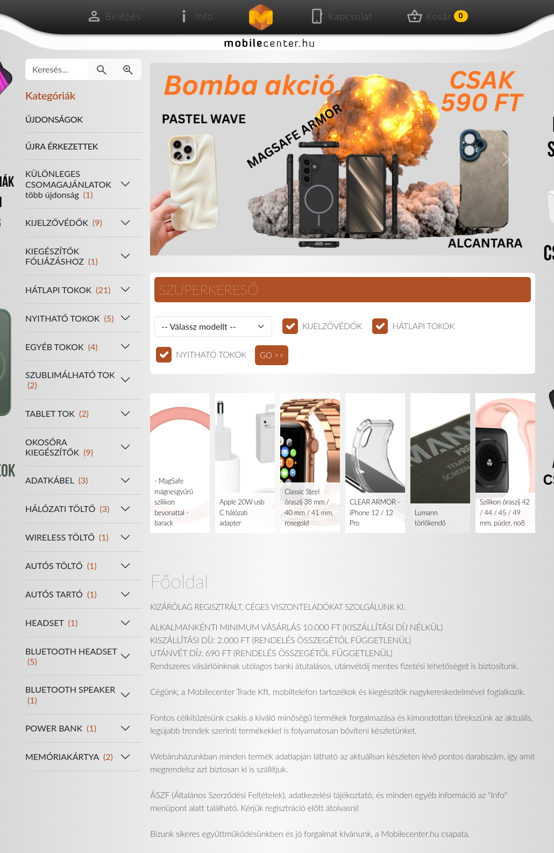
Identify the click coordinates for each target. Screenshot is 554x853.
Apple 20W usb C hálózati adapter (241, 512)
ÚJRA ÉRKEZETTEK (61, 146)
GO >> (271, 355)
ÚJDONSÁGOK (54, 119)
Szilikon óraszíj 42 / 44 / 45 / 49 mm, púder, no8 (505, 512)
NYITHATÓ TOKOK (211, 354)
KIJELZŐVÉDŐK (332, 326)
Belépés (113, 16)
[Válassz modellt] (213, 326)
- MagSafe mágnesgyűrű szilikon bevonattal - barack (173, 502)
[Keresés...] (57, 69)
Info (194, 16)
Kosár (437, 16)
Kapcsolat (340, 16)
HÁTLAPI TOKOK (423, 326)
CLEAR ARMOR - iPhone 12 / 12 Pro (375, 512)
